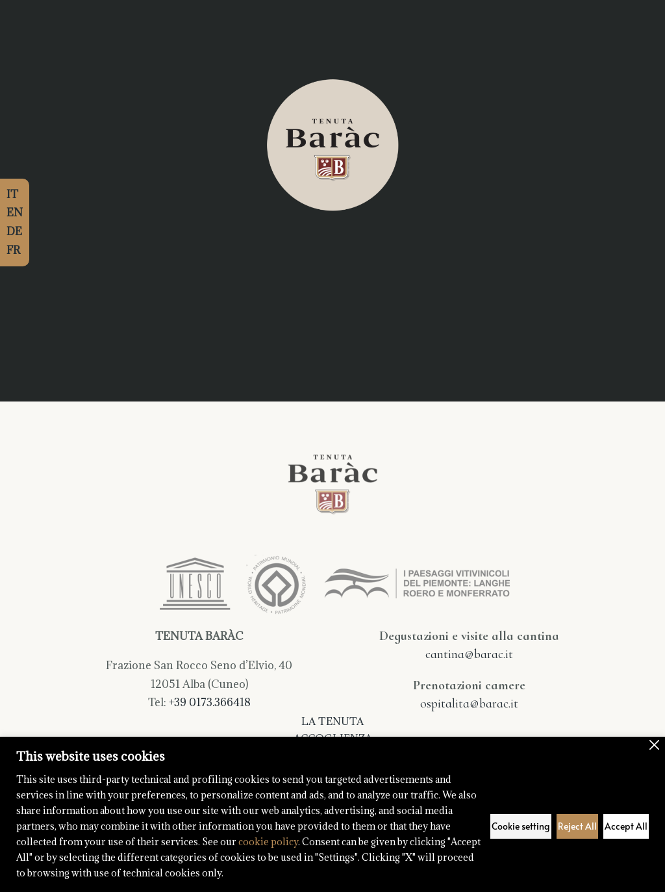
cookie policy (268, 841)
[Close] (654, 745)
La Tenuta (332, 721)
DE (14, 231)
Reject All (577, 826)
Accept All (626, 826)
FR (13, 250)
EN (14, 212)
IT (12, 194)
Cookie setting (521, 826)
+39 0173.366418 (210, 702)
